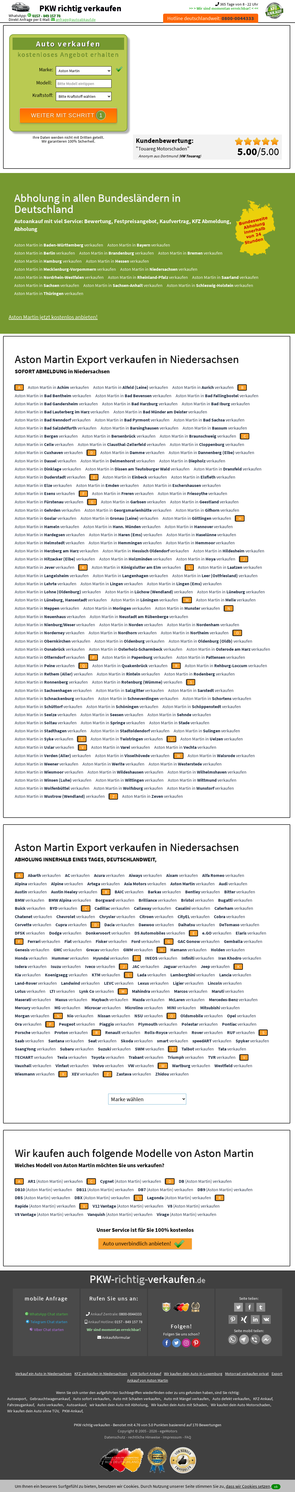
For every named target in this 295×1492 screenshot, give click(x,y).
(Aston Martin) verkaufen (55, 1181)
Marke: (46, 69)
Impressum (172, 1437)
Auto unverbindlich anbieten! (144, 1244)
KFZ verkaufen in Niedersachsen (100, 1373)
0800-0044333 (130, 1314)
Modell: (44, 82)
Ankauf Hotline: (101, 1321)
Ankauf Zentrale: (104, 1314)
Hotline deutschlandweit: (210, 18)
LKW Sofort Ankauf (145, 1373)
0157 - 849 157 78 (46, 15)
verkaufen (44, 875)
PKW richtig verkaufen (80, 8)
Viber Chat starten (49, 1329)
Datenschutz (114, 1437)
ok (276, 1486)
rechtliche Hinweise (144, 1437)
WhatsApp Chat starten (49, 1314)
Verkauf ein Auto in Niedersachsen (43, 1373)
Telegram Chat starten (48, 1321)
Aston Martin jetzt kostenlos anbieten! (53, 316)
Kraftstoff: (42, 95)
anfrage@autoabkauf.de (76, 19)
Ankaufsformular (116, 1337)
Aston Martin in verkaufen (58, 245)
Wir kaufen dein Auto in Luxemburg (193, 1373)
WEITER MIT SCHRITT (68, 115)
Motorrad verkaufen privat (247, 1373)
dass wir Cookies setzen (248, 1486)
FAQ (188, 1437)
